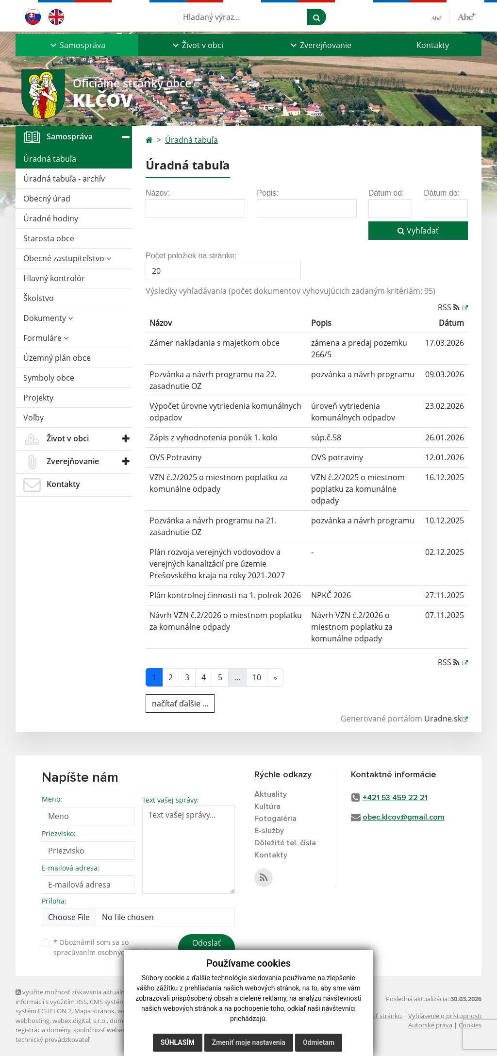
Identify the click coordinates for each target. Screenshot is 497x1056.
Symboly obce (48, 377)
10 (256, 677)
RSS (450, 307)
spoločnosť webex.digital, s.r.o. (117, 1029)
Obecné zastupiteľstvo (67, 258)
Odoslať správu (206, 949)
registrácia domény (43, 1029)
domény (121, 1020)
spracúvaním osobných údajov (102, 952)
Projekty (38, 397)
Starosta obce (48, 238)
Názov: (158, 193)
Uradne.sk (443, 718)
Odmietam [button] (318, 1042)
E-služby (269, 831)
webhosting (33, 1020)
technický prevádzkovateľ (52, 1039)
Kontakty (432, 45)
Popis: (267, 193)
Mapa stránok (94, 1010)
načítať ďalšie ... (180, 703)
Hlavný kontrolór (54, 278)
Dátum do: (442, 193)
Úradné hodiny (50, 218)
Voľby (33, 417)
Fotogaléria (275, 818)
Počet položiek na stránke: (191, 255)
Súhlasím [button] (178, 1042)
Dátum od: (386, 193)
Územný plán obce (57, 357)
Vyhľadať (418, 230)
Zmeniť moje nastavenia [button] (248, 1042)
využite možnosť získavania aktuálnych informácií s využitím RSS (75, 997)
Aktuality (270, 794)
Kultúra (267, 806)
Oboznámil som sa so (102, 947)
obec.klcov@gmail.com (404, 817)
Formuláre (45, 338)
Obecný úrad (46, 198)
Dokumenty (48, 318)
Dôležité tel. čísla (285, 843)
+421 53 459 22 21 (395, 798)
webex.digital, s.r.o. (79, 1020)
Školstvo (38, 298)
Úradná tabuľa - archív (64, 178)
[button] (77, 45)
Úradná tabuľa (49, 158)
